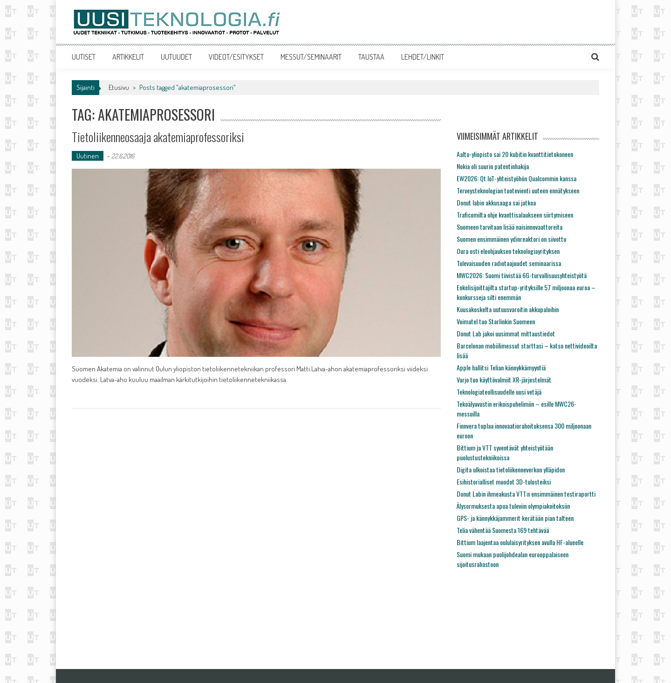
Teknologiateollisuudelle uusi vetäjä (499, 391)
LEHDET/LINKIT (422, 56)
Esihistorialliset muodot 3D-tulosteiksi (504, 481)
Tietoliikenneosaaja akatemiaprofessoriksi (158, 137)
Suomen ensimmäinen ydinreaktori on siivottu (511, 239)
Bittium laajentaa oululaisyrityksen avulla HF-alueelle (520, 542)
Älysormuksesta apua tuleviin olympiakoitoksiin (513, 506)
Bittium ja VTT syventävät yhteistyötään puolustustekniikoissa (505, 452)
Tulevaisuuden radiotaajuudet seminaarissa (509, 263)
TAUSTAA (371, 56)
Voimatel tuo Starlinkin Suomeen (496, 321)
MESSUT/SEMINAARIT (311, 56)
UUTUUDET (176, 56)
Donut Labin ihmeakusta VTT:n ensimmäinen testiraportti (526, 494)
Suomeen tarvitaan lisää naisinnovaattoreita (509, 227)
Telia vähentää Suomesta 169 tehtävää (503, 530)
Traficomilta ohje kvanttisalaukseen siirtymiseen (515, 214)
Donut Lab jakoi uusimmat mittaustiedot (506, 333)
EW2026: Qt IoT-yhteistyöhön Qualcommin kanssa (516, 178)
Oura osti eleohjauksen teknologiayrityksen (508, 251)
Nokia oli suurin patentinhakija (493, 166)
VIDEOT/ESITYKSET (236, 56)
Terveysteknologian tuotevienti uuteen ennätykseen (518, 190)
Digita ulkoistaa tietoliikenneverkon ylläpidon (511, 469)
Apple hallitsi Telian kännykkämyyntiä (501, 367)
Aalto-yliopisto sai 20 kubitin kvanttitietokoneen (515, 154)
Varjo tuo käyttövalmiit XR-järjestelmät (504, 379)
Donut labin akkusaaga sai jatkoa (496, 202)
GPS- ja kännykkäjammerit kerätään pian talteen (515, 518)
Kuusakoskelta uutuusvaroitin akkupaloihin (508, 309)
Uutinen (87, 155)
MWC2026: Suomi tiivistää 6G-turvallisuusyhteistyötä (522, 275)
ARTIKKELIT (128, 56)
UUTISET (84, 56)
